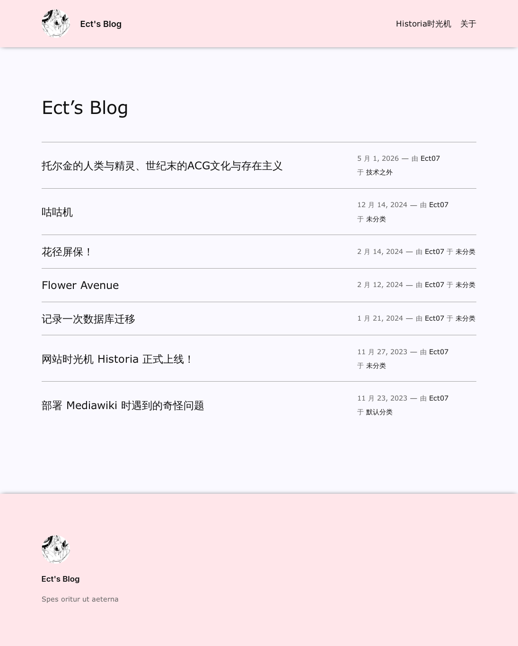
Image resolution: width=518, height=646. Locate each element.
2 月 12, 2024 (380, 284)
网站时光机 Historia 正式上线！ (118, 359)
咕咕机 (57, 212)
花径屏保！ (68, 251)
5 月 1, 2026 (378, 158)
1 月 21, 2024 (380, 318)
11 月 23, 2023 (382, 398)
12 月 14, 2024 (382, 205)
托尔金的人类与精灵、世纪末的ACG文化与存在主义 (162, 165)
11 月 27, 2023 (382, 352)
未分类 (376, 219)
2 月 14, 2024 (380, 251)
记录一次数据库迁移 (88, 318)
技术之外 (379, 172)
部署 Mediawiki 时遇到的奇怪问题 (123, 405)
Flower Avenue (80, 285)
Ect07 (430, 158)
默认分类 (379, 412)
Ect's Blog (101, 23)
